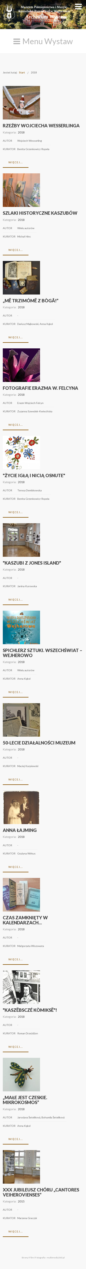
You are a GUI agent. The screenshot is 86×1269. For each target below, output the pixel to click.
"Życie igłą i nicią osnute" (34, 475)
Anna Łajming (20, 830)
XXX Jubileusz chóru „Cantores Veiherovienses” (41, 1192)
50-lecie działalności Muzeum (39, 742)
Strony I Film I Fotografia (33, 1257)
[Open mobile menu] (78, 6)
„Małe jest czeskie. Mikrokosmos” (25, 1100)
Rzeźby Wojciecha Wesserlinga (41, 125)
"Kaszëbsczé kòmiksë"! (30, 1010)
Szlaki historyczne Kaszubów (40, 213)
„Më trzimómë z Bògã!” (30, 300)
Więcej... (15, 162)
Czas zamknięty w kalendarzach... (25, 920)
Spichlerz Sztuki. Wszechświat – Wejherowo (42, 653)
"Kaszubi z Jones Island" (32, 563)
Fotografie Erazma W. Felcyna (40, 388)
